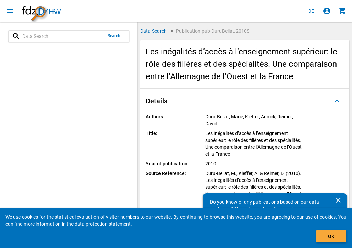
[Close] (338, 200)
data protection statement (103, 224)
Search (114, 35)
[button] (245, 101)
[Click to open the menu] (9, 11)
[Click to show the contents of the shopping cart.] (342, 11)
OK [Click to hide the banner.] (331, 236)
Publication (213, 31)
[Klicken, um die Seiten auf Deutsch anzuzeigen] (311, 11)
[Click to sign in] (327, 11)
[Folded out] (337, 101)
